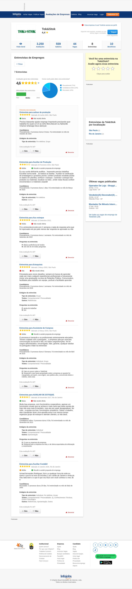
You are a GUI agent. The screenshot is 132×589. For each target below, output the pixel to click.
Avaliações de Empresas (58, 14)
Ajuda (59, 546)
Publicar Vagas (38, 14)
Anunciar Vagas (62, 551)
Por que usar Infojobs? (46, 549)
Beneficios (111, 45)
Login (102, 14)
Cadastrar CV (113, 14)
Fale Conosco (43, 561)
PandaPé (60, 556)
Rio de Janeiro (95, 134)
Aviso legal (60, 558)
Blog (79, 14)
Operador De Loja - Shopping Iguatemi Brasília (103, 186)
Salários (74, 14)
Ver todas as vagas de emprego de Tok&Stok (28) (103, 216)
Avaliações (40, 45)
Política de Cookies (45, 554)
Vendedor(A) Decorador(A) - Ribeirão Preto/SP (103, 195)
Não (35, 151)
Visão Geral (21, 45)
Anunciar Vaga (92, 14)
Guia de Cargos (78, 554)
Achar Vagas (27, 14)
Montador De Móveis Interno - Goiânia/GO (103, 204)
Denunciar (70, 152)
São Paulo (93, 130)
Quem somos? (44, 546)
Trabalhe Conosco (45, 551)
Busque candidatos (63, 554)
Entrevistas (92, 45)
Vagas (75, 45)
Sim (25, 151)
